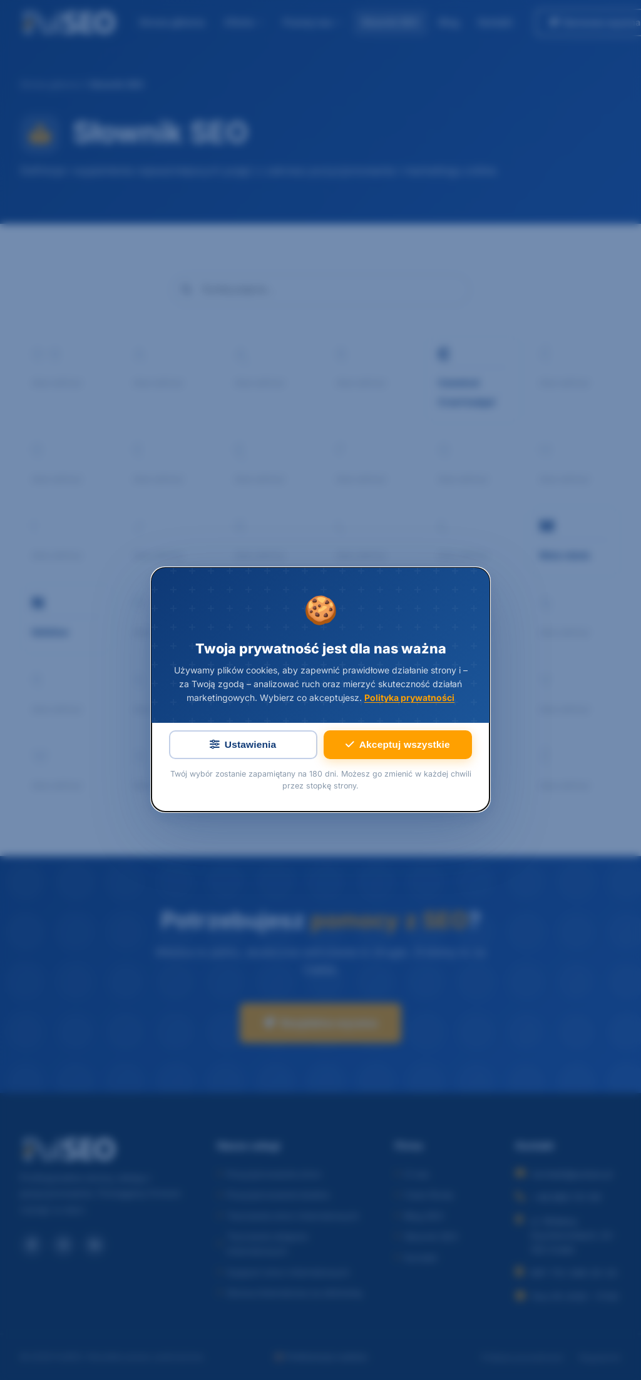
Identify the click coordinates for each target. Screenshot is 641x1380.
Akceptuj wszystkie (397, 745)
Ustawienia (243, 745)
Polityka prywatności (409, 698)
